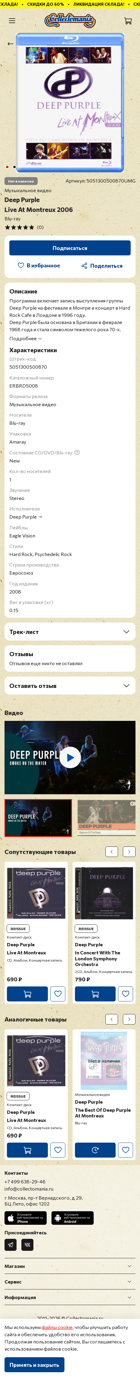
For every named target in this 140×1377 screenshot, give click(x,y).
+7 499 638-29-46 (25, 1181)
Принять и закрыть (34, 1364)
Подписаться (70, 248)
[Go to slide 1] (7, 167)
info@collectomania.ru (29, 1188)
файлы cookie (57, 1327)
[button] (38, 818)
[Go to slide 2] (14, 167)
